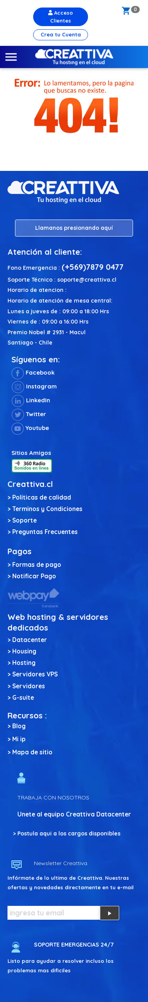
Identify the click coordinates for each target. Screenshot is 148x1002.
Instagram (34, 386)
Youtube (30, 428)
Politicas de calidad (41, 497)
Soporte (24, 520)
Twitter (28, 414)
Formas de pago (36, 564)
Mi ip (19, 739)
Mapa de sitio (32, 752)
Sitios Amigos (31, 452)
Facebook (32, 372)
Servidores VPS (35, 674)
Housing (24, 651)
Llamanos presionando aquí (74, 227)
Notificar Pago (34, 576)
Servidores (28, 686)
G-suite (23, 697)
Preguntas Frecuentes (45, 532)
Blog (19, 726)
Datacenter (29, 640)
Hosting (24, 663)
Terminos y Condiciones (47, 509)
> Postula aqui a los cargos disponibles (66, 833)
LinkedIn (30, 400)
